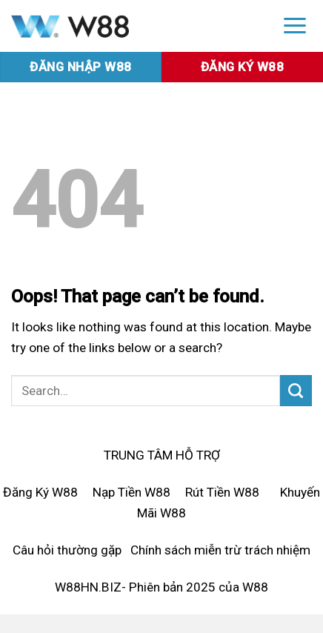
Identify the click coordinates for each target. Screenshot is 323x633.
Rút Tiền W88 (222, 492)
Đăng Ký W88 (40, 492)
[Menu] (295, 25)
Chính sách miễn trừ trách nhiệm (220, 550)
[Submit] (296, 390)
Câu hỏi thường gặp (67, 550)
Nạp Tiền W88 (131, 492)
